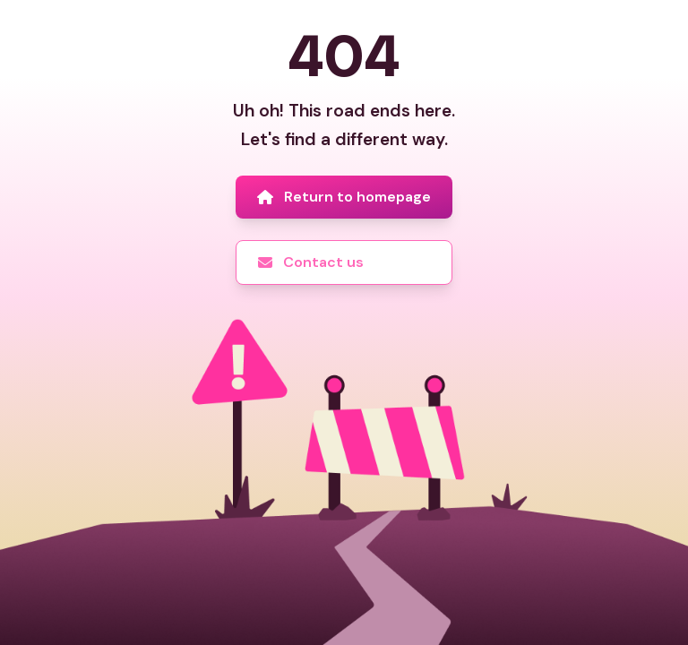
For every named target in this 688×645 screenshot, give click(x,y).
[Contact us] (344, 262)
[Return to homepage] (344, 197)
